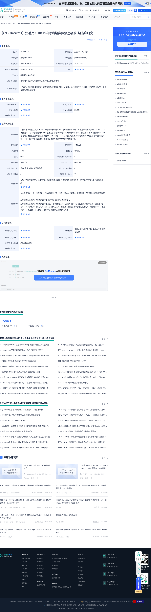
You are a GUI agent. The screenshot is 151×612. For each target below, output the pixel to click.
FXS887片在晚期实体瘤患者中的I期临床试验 (19, 361)
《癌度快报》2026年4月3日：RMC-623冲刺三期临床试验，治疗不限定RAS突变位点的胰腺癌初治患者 (94, 468)
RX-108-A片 (121, 98)
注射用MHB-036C (123, 116)
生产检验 (24, 583)
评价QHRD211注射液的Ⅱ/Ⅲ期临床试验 (17, 431)
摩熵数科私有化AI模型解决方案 (61, 587)
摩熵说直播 (81, 558)
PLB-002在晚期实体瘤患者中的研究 (72, 361)
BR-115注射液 (121, 103)
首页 (2, 17)
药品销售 (24, 569)
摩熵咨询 (46, 17)
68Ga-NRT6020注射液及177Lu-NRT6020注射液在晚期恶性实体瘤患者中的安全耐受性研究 (93, 388)
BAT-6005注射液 (122, 144)
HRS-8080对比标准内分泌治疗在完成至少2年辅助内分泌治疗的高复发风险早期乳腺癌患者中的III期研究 (42, 356)
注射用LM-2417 (122, 93)
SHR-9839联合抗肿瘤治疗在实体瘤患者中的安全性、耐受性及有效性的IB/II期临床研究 (35, 383)
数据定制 (55, 565)
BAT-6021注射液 (122, 140)
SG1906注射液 (121, 121)
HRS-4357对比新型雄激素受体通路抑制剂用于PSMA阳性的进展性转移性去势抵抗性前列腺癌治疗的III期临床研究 (102, 356)
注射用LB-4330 (122, 126)
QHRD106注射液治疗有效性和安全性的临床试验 (77, 431)
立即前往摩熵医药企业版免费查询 (53, 278)
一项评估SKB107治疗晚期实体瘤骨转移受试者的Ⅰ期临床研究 (82, 393)
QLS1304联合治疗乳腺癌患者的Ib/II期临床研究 (76, 366)
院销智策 (33, 17)
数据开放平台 (119, 10)
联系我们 (80, 574)
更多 (105, 339)
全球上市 (24, 565)
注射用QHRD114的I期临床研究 (14, 420)
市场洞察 (55, 569)
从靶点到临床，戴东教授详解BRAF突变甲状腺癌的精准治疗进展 (25, 485)
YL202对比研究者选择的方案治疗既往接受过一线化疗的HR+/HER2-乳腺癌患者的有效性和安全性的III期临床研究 (102, 345)
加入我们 (80, 578)
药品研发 (24, 562)
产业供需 (92, 17)
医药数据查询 (138, 584)
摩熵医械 (40, 576)
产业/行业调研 (56, 562)
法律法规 (77, 608)
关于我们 (116, 17)
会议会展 (67, 17)
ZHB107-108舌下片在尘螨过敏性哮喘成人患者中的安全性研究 (82, 437)
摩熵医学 (40, 558)
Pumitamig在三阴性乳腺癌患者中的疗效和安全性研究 (22, 350)
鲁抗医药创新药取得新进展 (66, 515)
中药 (23, 586)
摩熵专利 (40, 562)
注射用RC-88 (121, 130)
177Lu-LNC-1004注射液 (125, 107)
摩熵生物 (40, 572)
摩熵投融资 (40, 569)
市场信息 (24, 572)
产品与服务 (81, 581)
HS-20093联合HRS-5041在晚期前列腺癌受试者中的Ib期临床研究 (27, 393)
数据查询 (104, 17)
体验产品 (132, 44)
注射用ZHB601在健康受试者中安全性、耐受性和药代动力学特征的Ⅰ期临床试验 (89, 420)
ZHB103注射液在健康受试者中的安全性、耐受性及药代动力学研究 (84, 426)
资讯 (56, 17)
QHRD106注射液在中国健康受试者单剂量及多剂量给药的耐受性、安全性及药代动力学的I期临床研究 (41, 442)
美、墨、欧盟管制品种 (87, 608)
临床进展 (11, 23)
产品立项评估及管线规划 (59, 558)
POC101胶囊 (121, 89)
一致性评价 (25, 576)
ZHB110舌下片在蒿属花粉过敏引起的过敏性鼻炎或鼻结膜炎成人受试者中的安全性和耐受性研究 (39, 426)
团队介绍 (80, 585)
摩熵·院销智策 (26, 558)
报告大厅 (80, 562)
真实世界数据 (56, 578)
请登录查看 (80, 69)
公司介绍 (80, 571)
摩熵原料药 (40, 565)
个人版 (11, 17)
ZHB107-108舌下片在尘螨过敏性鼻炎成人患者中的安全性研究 (26, 437)
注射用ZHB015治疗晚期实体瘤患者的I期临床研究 (21, 372)
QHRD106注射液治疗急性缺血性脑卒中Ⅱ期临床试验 (22, 410)
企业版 (22, 17)
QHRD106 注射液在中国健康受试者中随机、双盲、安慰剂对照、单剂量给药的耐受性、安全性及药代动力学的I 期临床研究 (49, 448)
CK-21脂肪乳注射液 (123, 135)
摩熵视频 (79, 17)
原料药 (24, 579)
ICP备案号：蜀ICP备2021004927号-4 (65, 601)
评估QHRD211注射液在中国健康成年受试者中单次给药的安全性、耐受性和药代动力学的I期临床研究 (97, 442)
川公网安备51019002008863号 (91, 602)
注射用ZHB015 (122, 79)
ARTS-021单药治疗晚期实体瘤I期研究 (73, 383)
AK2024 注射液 (122, 84)
